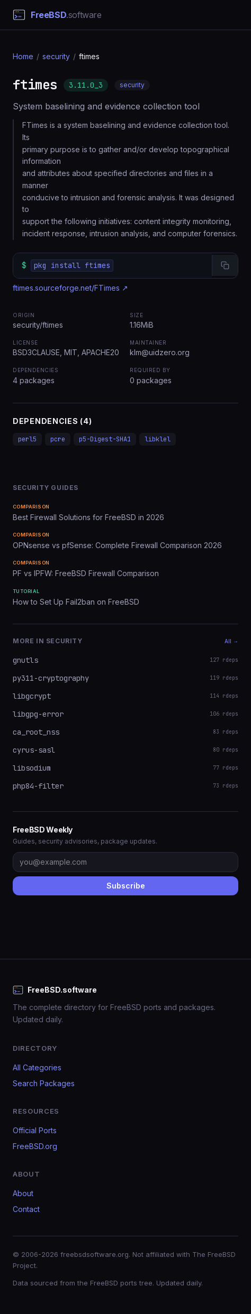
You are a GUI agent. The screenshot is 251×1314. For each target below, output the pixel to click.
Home (23, 56)
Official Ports (35, 1130)
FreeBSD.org (35, 1146)
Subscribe (125, 885)
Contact (26, 1209)
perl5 (27, 439)
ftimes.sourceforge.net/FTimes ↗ (70, 287)
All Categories (37, 1067)
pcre (57, 439)
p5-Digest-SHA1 (105, 439)
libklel (158, 439)
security (56, 56)
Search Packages (44, 1083)
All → (231, 641)
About (23, 1193)
